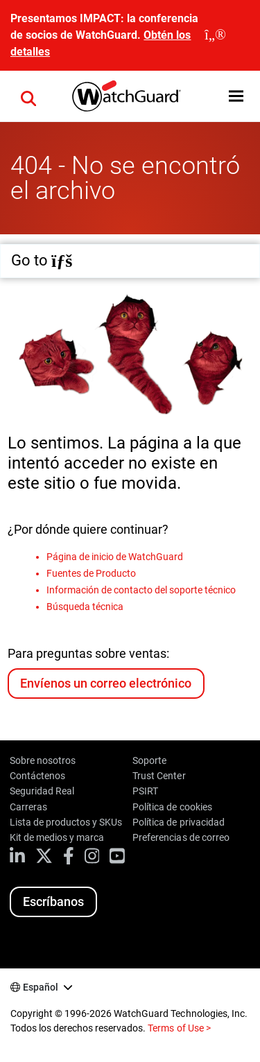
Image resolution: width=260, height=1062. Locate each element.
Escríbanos (53, 901)
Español (40, 987)
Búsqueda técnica (84, 606)
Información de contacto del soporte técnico (141, 589)
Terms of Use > (179, 1028)
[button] (28, 96)
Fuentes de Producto (91, 573)
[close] (215, 35)
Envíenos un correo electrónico (105, 683)
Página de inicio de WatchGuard (114, 556)
